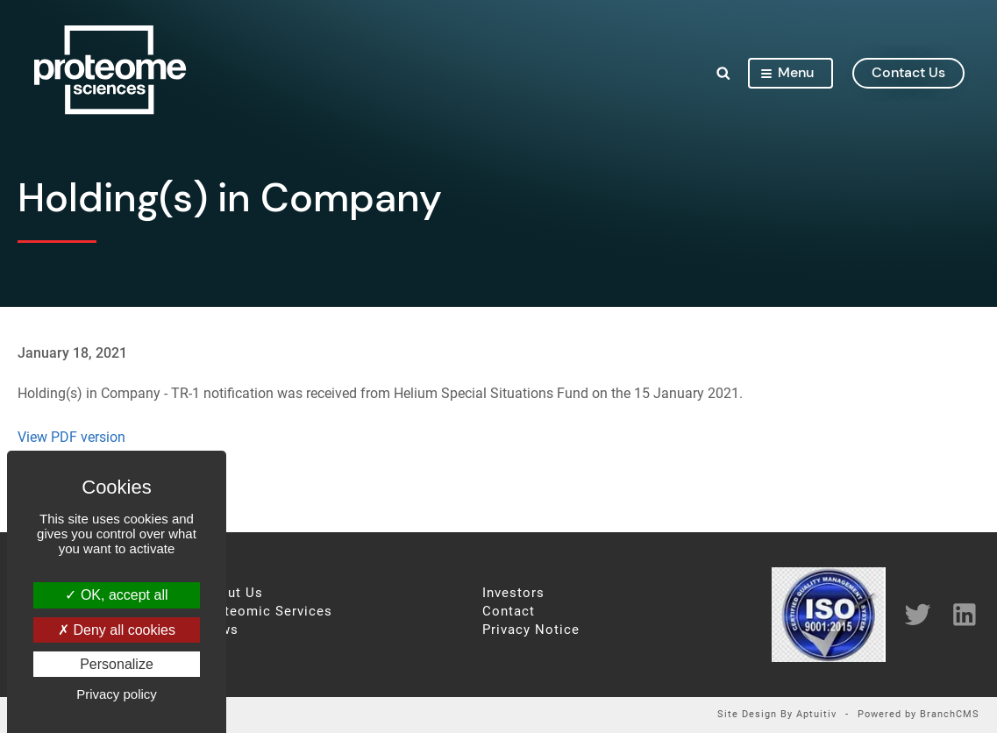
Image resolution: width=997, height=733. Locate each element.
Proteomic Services (267, 611)
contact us (907, 73)
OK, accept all (116, 594)
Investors (513, 593)
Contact (508, 611)
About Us (232, 593)
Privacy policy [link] (116, 694)
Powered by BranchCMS (918, 715)
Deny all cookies (116, 630)
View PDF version (71, 437)
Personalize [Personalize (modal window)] (116, 664)
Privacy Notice (531, 630)
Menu (786, 73)
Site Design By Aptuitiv (777, 715)
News (220, 630)
